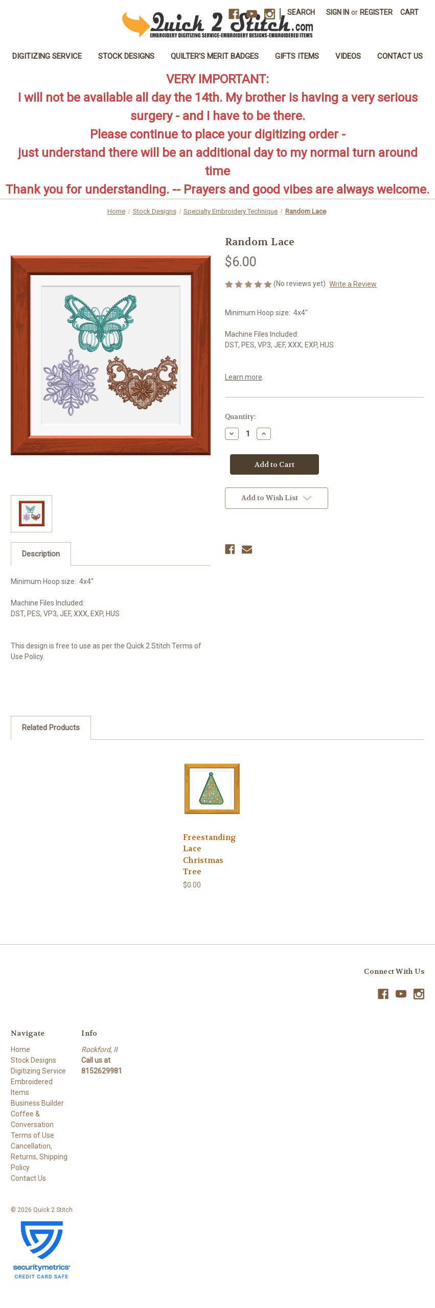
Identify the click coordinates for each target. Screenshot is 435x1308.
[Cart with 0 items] (409, 12)
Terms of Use (32, 1135)
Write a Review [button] (353, 284)
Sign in (337, 12)
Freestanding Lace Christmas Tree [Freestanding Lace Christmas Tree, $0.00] (209, 854)
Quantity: (240, 416)
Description (41, 553)
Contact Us (400, 56)
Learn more (243, 377)
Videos (348, 56)
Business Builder (37, 1103)
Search (301, 12)
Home (20, 1049)
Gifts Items (297, 56)
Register (376, 12)
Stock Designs (126, 56)
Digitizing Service (47, 56)
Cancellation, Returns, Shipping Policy (39, 1157)
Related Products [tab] (51, 727)
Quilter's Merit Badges (215, 56)
